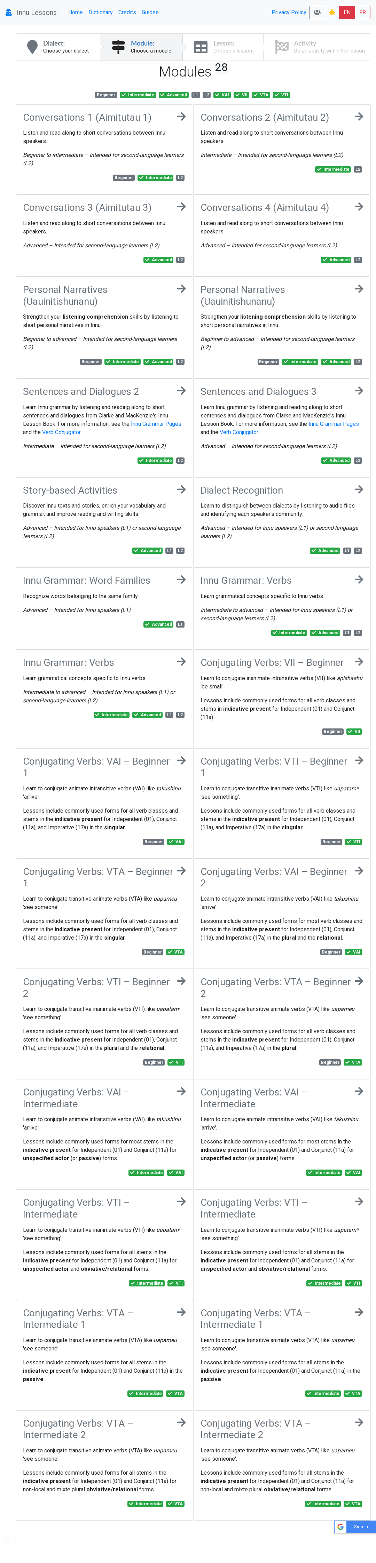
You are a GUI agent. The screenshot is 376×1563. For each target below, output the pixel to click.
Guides (150, 12)
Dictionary (100, 12)
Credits (127, 12)
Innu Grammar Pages (156, 424)
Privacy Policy (289, 12)
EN (347, 12)
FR (362, 12)
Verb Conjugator (61, 432)
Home (75, 12)
